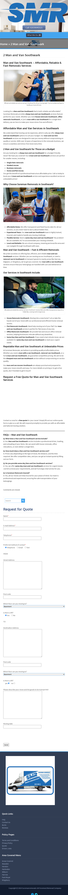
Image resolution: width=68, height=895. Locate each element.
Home (4, 44)
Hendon (5, 867)
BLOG (4, 825)
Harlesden (6, 869)
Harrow (5, 875)
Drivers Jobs (7, 849)
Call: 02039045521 (34, 27)
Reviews (5, 828)
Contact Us (6, 822)
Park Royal (6, 877)
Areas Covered (7, 861)
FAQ (3, 820)
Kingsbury (6, 880)
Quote (4, 846)
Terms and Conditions (10, 840)
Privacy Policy (7, 843)
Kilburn (5, 872)
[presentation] (20, 736)
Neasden (5, 864)
